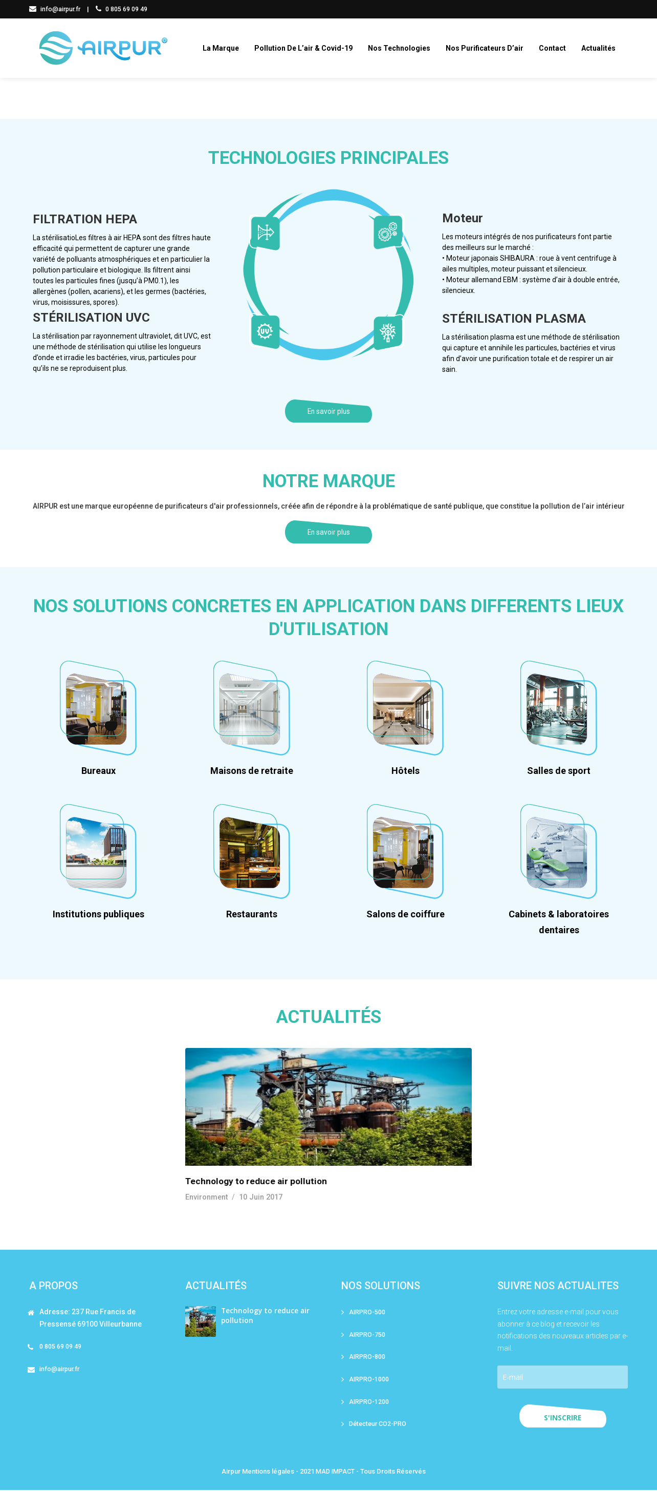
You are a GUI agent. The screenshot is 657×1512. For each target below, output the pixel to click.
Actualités (603, 48)
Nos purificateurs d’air (489, 48)
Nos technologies (404, 48)
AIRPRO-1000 (369, 1399)
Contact (557, 48)
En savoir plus (329, 418)
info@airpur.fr (56, 9)
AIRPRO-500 (367, 1331)
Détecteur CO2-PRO (379, 1445)
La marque (225, 48)
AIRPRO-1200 (369, 1422)
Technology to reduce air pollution (258, 1200)
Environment (206, 1216)
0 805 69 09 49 (124, 9)
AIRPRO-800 (367, 1377)
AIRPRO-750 (367, 1354)
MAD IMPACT (335, 1493)
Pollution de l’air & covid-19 (308, 48)
